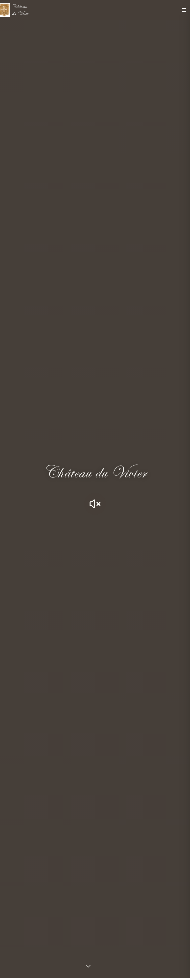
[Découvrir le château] (95, 965)
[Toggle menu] (184, 10)
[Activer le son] (95, 504)
